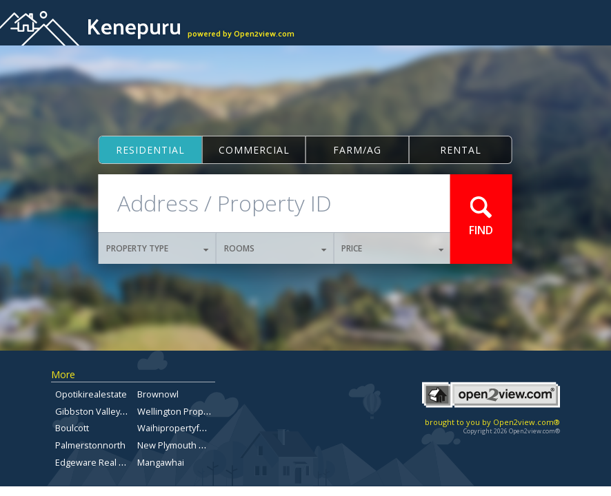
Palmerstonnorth (90, 445)
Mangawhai (160, 462)
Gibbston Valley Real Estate (111, 411)
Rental (460, 149)
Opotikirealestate (91, 394)
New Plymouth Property (185, 445)
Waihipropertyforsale (181, 428)
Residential (150, 149)
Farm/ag (357, 149)
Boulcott (72, 428)
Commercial (254, 149)
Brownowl (158, 394)
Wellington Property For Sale (195, 411)
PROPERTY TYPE (157, 248)
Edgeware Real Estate (99, 462)
